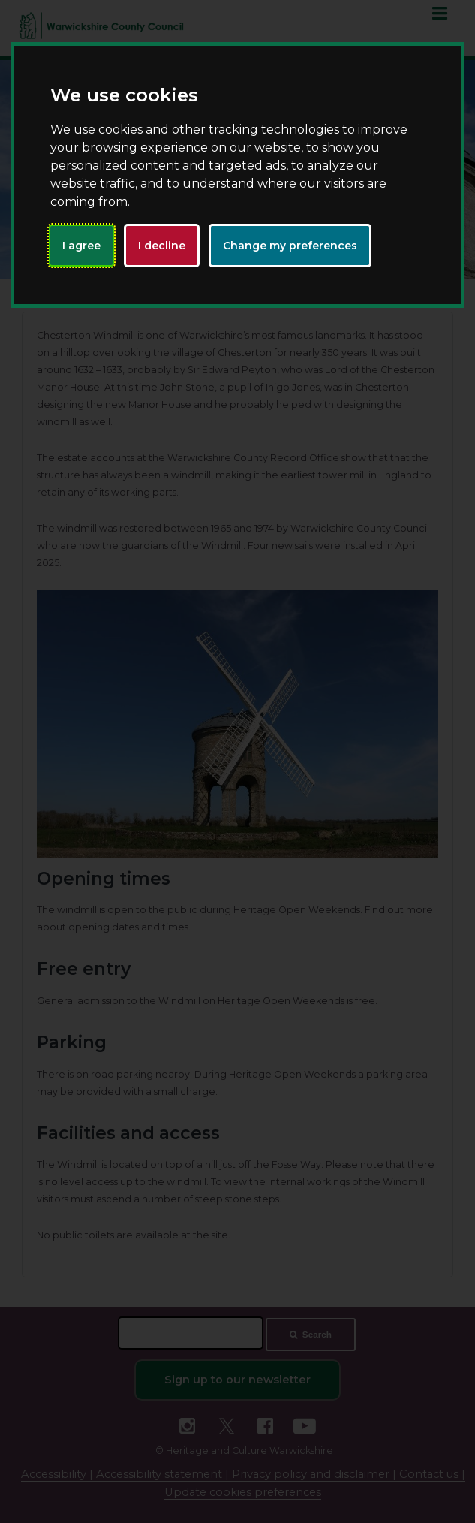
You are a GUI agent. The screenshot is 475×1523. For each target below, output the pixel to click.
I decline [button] (161, 245)
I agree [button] (81, 245)
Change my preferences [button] (290, 245)
